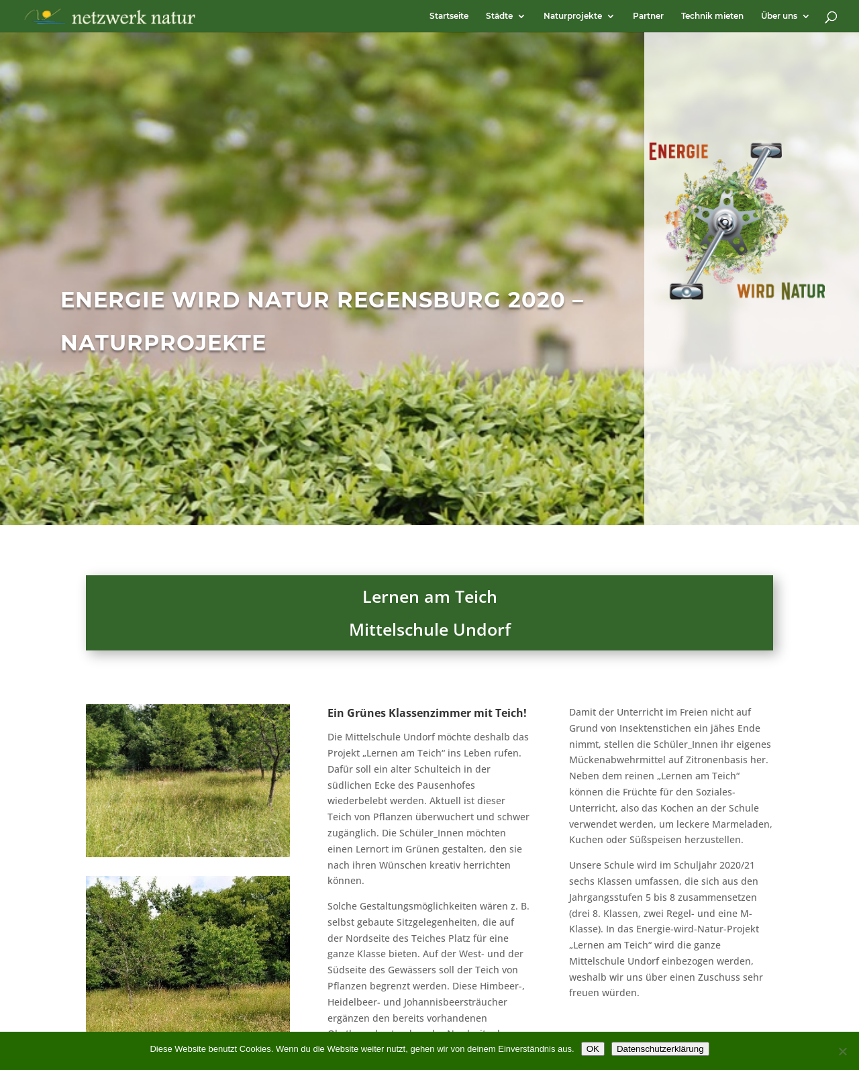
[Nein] (842, 1051)
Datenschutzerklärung (660, 1049)
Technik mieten (712, 16)
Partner (648, 16)
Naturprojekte (573, 16)
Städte (499, 16)
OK (593, 1049)
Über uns (779, 16)
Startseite (449, 16)
